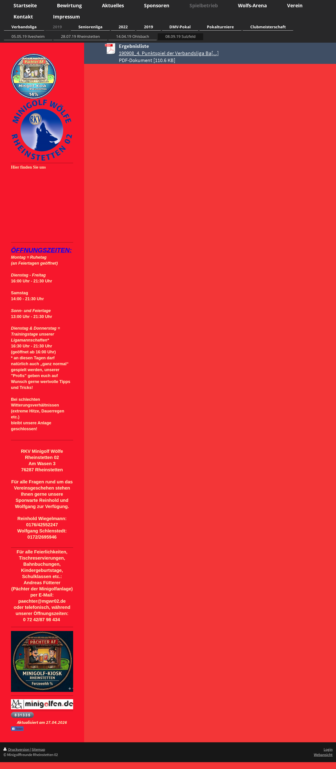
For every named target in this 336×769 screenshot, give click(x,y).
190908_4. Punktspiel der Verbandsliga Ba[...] (169, 53)
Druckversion (16, 749)
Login (328, 749)
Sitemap (38, 749)
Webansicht (323, 754)
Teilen (17, 728)
